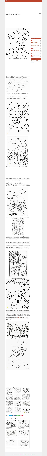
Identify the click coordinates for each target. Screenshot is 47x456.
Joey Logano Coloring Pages (9, 427)
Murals (37, 60)
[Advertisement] (23, 7)
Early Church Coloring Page (9, 437)
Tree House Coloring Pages (21, 427)
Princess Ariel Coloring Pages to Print (22, 437)
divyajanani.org (9, 1)
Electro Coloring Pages (35, 42)
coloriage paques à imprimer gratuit (27, 454)
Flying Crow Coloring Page (35, 50)
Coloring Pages (7, 428)
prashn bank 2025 (33, 454)
